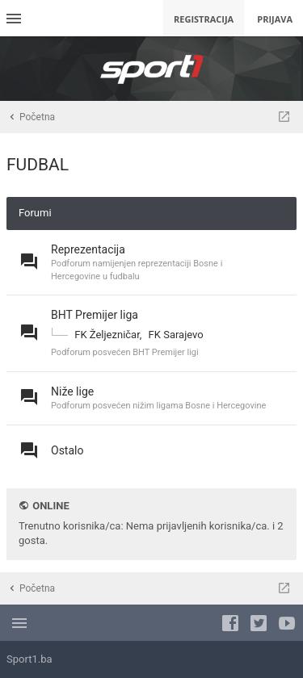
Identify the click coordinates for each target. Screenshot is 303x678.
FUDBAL (37, 164)
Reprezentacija (88, 249)
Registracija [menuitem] (204, 19)
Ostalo (67, 450)
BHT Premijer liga (94, 314)
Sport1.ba (29, 659)
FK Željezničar (107, 335)
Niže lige (72, 391)
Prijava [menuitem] (274, 19)
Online (50, 506)
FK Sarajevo (176, 335)
